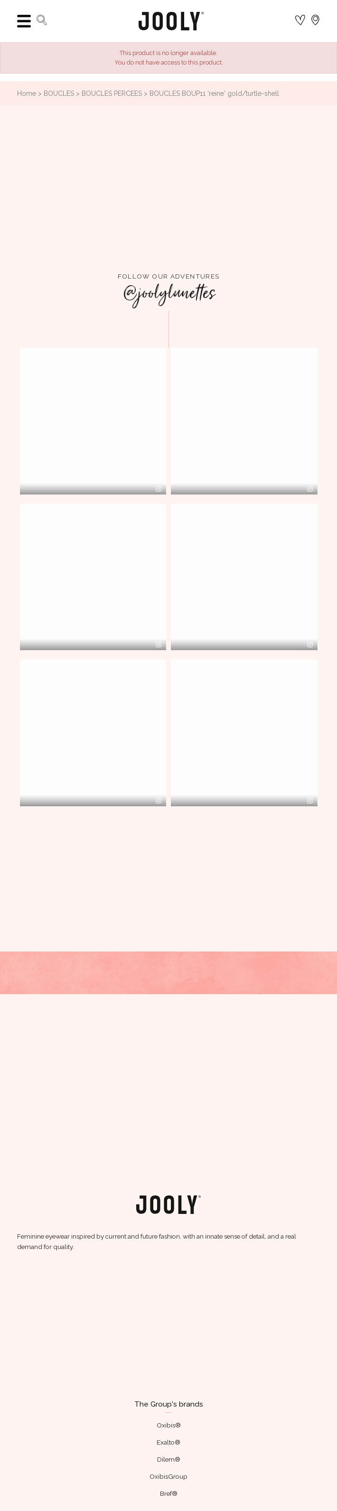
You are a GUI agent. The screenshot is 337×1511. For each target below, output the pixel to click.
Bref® (169, 1493)
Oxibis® (169, 1425)
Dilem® (168, 1459)
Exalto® (168, 1442)
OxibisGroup (168, 1476)
